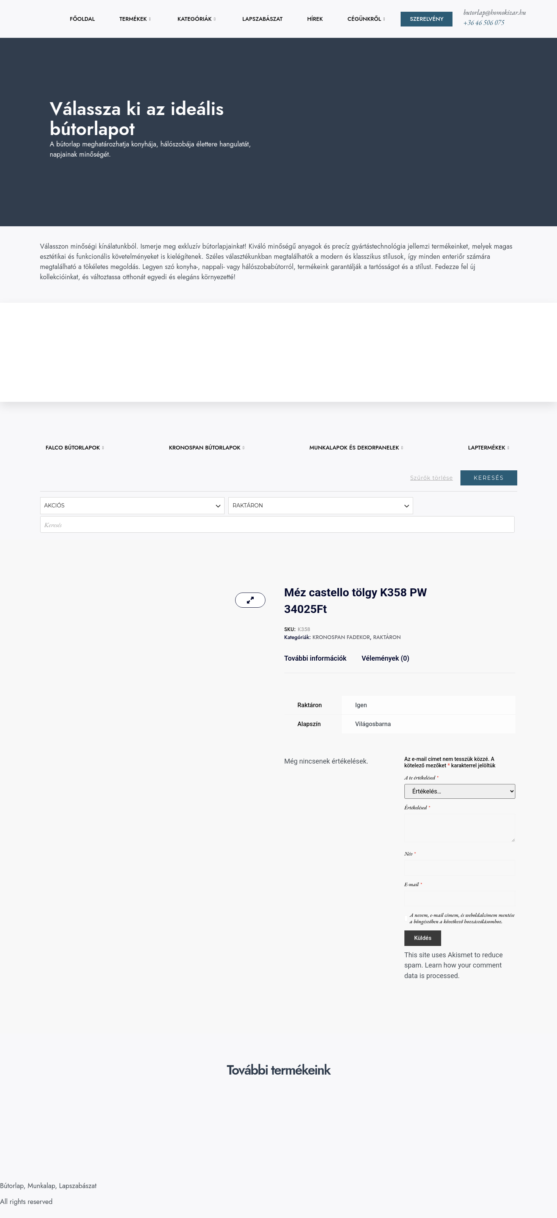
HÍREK (315, 19)
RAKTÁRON (387, 637)
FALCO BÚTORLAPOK (75, 447)
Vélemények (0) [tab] (385, 658)
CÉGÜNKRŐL (366, 19)
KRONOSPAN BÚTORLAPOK (207, 447)
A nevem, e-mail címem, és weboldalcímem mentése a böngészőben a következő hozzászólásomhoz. (462, 918)
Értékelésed (417, 807)
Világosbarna (373, 724)
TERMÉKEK (135, 19)
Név (410, 854)
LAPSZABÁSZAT (262, 19)
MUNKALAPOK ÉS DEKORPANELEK (356, 447)
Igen (361, 705)
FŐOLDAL (82, 19)
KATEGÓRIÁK (196, 19)
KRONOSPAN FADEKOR (341, 637)
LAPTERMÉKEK (488, 447)
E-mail (413, 884)
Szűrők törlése (431, 477)
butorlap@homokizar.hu (494, 12)
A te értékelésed (421, 778)
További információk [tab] (315, 658)
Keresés (489, 477)
